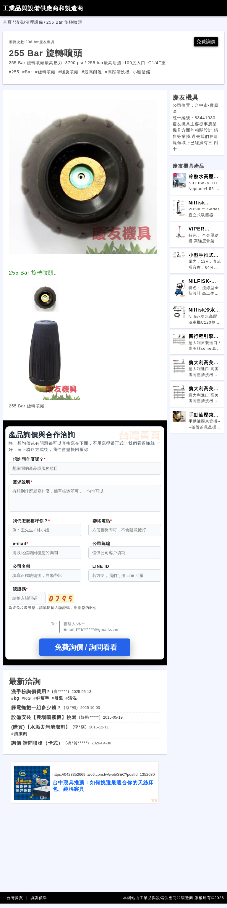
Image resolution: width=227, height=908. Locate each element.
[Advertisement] (85, 852)
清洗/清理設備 (29, 22)
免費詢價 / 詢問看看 (84, 652)
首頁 (7, 22)
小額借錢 (141, 72)
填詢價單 (38, 902)
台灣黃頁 (15, 902)
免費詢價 (204, 42)
